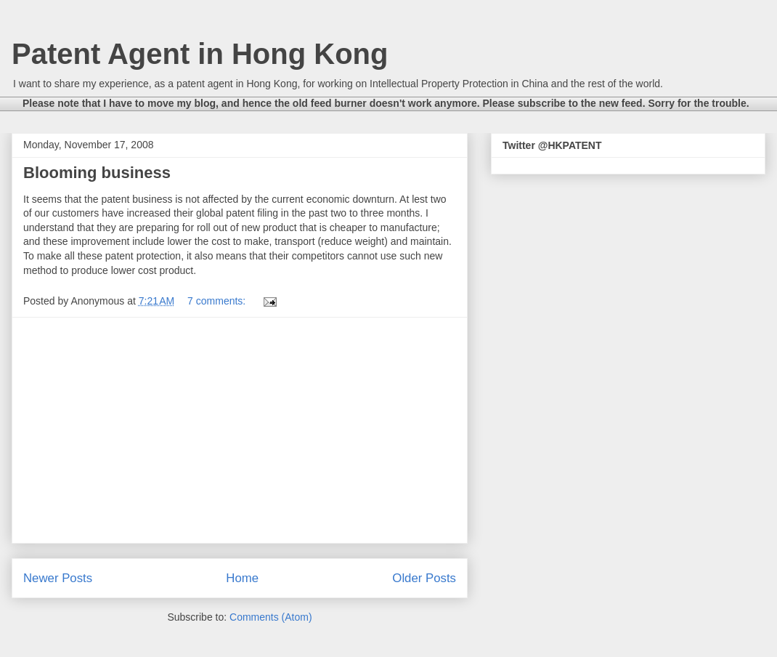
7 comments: (217, 301)
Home (242, 578)
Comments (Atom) (270, 617)
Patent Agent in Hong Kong (200, 54)
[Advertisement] (240, 430)
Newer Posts (57, 578)
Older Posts (424, 578)
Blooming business (97, 173)
